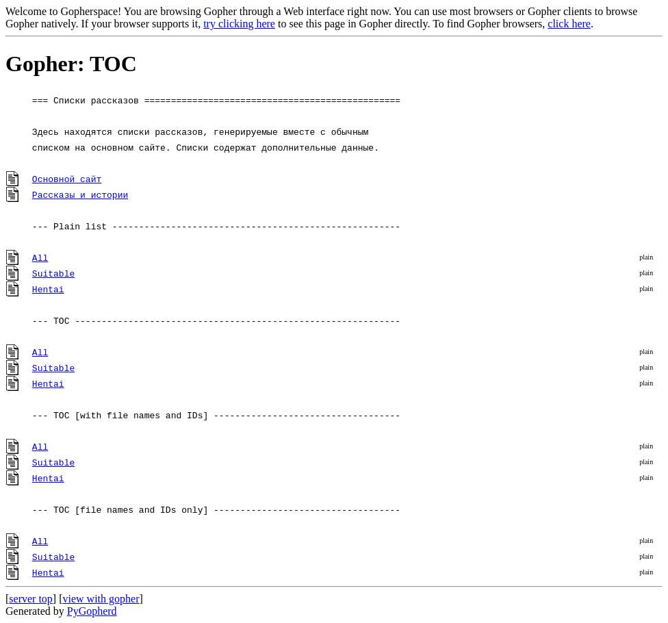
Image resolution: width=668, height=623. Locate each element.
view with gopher (101, 599)
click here (569, 23)
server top (31, 599)
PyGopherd (92, 611)
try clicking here (239, 23)
